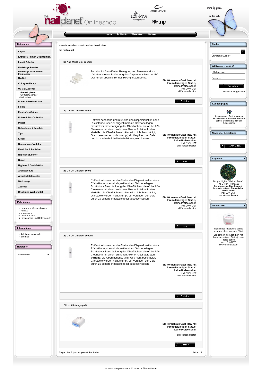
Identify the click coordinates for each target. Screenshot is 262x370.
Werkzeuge (24, 181)
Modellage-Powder (28, 67)
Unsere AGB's (28, 215)
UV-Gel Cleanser (28, 95)
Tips (20, 133)
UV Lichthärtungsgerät (75, 305)
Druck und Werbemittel (30, 192)
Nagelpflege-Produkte (30, 144)
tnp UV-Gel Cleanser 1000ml (78, 235)
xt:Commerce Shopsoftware (143, 368)
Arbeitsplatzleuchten (29, 176)
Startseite (63, 45)
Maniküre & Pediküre (29, 149)
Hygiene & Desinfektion (30, 165)
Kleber (21, 138)
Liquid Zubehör (26, 62)
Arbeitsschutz (25, 170)
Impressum (26, 213)
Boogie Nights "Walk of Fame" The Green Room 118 (228, 182)
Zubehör (22, 186)
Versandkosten (189, 91)
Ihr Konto (121, 34)
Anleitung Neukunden (31, 234)
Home (109, 34)
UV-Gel (22, 78)
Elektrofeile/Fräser (28, 112)
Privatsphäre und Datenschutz (36, 218)
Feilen (21, 107)
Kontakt (24, 210)
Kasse (152, 34)
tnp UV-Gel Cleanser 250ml (77, 110)
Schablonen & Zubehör (30, 128)
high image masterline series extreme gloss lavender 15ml (228, 229)
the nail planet (100, 45)
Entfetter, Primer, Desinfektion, (34, 57)
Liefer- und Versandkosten (34, 208)
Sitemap (25, 236)
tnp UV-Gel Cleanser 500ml (77, 170)
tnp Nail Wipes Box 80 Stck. (77, 62)
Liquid (21, 51)
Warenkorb (138, 34)
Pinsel (21, 122)
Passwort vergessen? (234, 91)
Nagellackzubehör (27, 154)
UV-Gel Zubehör (85, 45)
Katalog (72, 45)
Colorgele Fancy (27, 83)
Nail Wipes (25, 97)
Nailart (21, 160)
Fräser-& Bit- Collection (30, 117)
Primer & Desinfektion (30, 101)
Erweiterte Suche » (221, 55)
